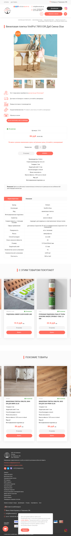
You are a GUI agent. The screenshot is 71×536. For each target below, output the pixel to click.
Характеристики (13, 199)
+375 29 (24, 6)
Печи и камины (8, 497)
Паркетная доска (8, 474)
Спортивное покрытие (9, 484)
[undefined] (16, 56)
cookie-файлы (25, 520)
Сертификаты (34, 502)
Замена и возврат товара (10, 502)
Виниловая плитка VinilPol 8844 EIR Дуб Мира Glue (18, 402)
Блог (40, 502)
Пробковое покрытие (9, 489)
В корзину (26, 153)
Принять (25, 530)
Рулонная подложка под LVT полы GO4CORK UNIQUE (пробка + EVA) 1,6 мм (52, 316)
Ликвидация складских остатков (12, 499)
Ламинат (6, 472)
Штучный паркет (8, 486)
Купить (44, 153)
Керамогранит (7, 495)
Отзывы (28, 502)
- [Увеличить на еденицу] (36, 147)
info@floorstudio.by (38, 6)
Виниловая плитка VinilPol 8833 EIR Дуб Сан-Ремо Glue (51, 402)
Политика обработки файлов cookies (13, 465)
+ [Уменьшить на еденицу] (44, 147)
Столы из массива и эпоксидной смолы (14, 491)
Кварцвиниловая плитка (10, 478)
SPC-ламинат (7, 480)
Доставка (14, 2)
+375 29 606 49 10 (18, 468)
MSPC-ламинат (7, 482)
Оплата (6, 2)
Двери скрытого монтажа (10, 493)
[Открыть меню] (65, 14)
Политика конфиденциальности (12, 462)
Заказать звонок (53, 14)
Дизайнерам (54, 8)
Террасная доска (8, 487)
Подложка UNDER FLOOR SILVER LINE (19, 314)
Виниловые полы (8, 476)
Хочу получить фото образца (18, 120)
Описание (29, 199)
